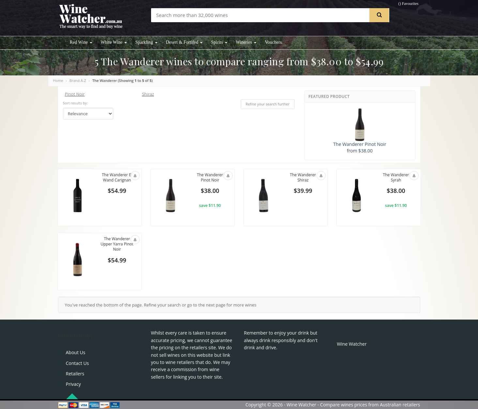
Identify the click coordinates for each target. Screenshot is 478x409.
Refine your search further (268, 104)
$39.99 (303, 192)
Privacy (73, 384)
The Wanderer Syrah (396, 178)
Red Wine (81, 42)
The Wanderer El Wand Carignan (116, 178)
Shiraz (148, 94)
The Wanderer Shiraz (303, 178)
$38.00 (210, 192)
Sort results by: (75, 103)
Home (58, 80)
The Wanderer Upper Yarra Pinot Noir (117, 244)
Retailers (75, 373)
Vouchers (273, 42)
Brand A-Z (77, 80)
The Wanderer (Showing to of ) (122, 80)
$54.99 (117, 192)
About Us (75, 352)
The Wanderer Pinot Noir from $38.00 (359, 131)
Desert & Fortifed (184, 42)
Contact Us (77, 363)
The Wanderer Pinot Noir (210, 178)
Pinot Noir (75, 94)
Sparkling (146, 42)
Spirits (219, 42)
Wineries (246, 42)
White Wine (113, 42)
